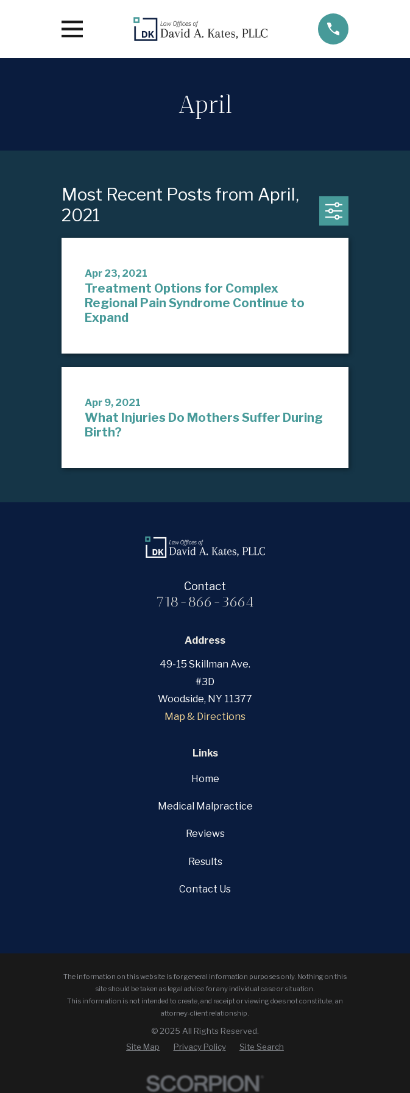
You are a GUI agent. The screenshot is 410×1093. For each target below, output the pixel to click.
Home (205, 779)
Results (205, 861)
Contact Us (205, 889)
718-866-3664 (205, 601)
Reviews (205, 833)
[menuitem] (143, 1047)
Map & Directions (205, 716)
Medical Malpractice (205, 806)
